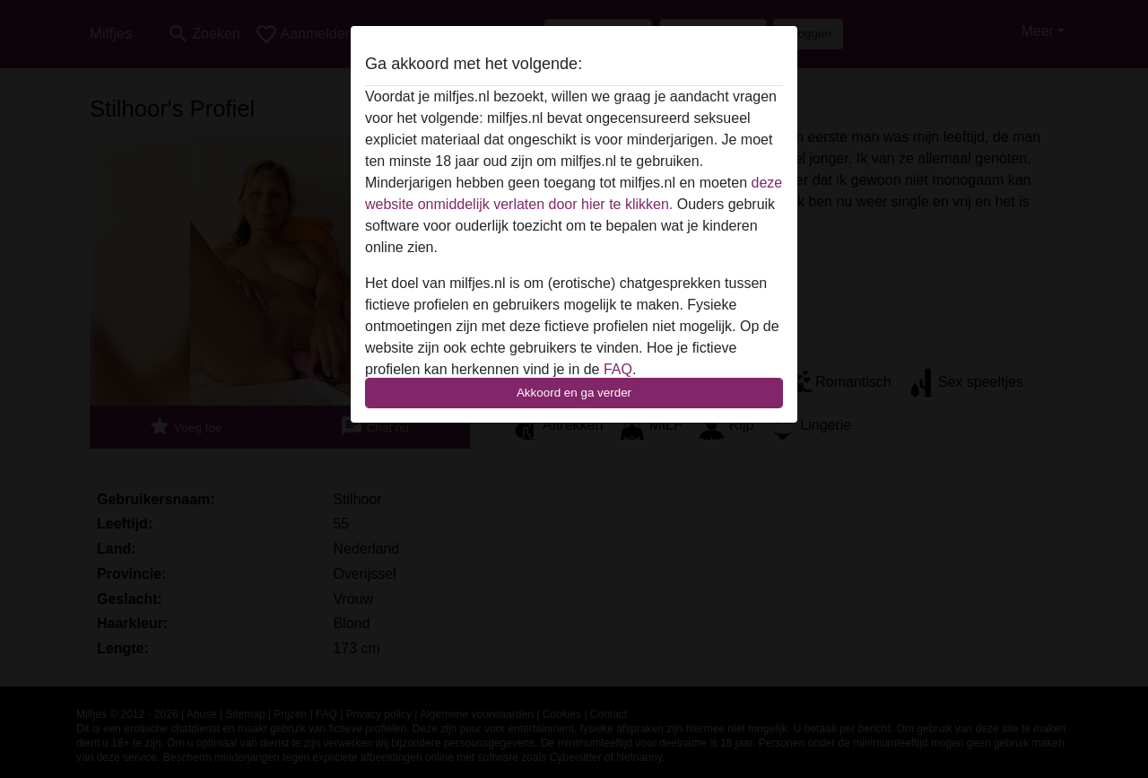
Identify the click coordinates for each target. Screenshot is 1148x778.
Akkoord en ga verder (574, 392)
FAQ (618, 369)
